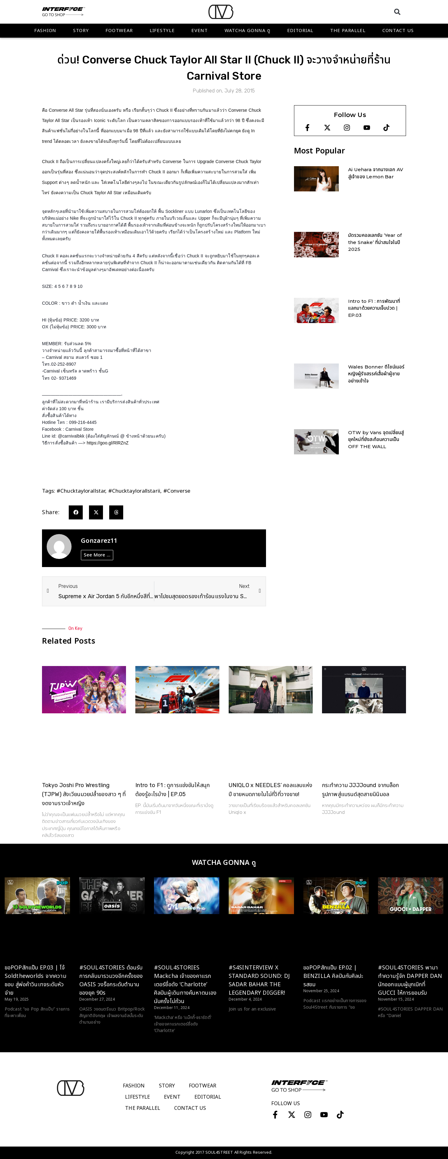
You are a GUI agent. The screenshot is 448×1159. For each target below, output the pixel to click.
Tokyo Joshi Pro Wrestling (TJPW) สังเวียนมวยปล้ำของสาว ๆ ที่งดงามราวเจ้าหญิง (84, 794)
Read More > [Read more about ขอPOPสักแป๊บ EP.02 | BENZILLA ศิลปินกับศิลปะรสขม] (316, 1019)
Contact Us (398, 30)
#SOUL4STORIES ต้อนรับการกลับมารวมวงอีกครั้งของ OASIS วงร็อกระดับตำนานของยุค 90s (111, 980)
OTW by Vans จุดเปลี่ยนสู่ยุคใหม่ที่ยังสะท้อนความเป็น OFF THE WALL (376, 439)
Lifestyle (162, 30)
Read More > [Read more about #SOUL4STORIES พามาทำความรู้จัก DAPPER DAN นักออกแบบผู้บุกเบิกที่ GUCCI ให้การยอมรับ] (390, 1027)
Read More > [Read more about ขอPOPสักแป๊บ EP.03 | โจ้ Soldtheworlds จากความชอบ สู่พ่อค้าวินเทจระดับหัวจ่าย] (17, 1027)
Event (199, 30)
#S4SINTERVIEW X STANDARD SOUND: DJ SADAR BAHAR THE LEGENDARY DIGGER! (259, 980)
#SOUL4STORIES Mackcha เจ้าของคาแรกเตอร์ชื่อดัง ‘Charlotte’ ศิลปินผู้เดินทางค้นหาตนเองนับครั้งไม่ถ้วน (185, 985)
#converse (177, 491)
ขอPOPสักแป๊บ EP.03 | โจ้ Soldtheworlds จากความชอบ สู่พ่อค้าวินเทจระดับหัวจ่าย (35, 980)
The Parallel (348, 30)
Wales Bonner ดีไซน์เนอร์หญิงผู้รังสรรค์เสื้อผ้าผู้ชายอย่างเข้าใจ (376, 374)
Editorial (300, 30)
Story (81, 30)
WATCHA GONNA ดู (247, 30)
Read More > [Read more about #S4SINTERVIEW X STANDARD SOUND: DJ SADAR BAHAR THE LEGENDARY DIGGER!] (241, 1021)
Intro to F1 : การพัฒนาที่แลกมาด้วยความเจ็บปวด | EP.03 (374, 308)
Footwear (119, 30)
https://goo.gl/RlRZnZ (107, 442)
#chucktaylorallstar (81, 491)
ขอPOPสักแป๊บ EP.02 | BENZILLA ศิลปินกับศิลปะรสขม (333, 976)
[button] (397, 11)
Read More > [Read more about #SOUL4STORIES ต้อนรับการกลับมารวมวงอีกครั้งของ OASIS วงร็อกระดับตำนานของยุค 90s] (92, 1034)
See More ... (97, 555)
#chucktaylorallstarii (134, 491)
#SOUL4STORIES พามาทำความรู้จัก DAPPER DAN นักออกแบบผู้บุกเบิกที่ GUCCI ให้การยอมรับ (410, 980)
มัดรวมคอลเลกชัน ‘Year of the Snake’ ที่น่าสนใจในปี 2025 (375, 242)
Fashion (45, 30)
